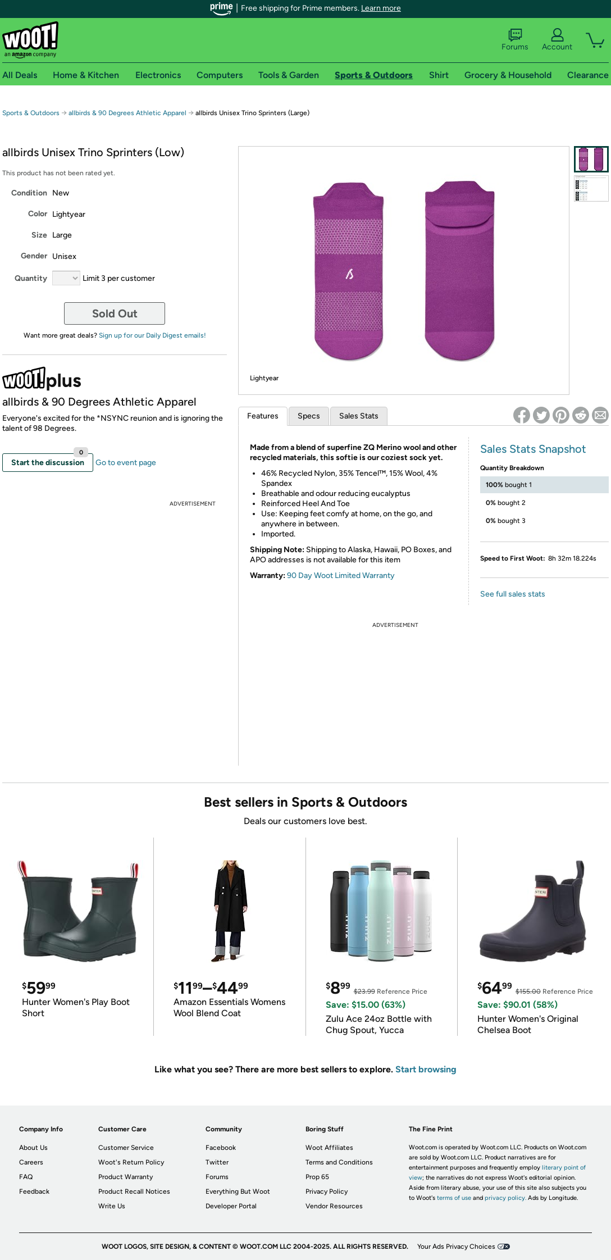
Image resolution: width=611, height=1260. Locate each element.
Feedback (34, 1191)
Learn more (381, 8)
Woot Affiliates (329, 1148)
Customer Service (126, 1148)
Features (263, 416)
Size (39, 235)
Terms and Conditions (339, 1162)
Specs (309, 416)
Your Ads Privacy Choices (456, 1246)
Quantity (31, 278)
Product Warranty (125, 1177)
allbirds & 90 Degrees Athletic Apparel (127, 113)
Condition (29, 193)
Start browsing (426, 1069)
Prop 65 (317, 1177)
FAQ (26, 1177)
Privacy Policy (327, 1191)
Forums (514, 40)
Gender (34, 256)
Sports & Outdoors (31, 113)
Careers (31, 1162)
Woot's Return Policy (131, 1162)
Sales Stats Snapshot (533, 449)
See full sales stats (512, 594)
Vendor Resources (334, 1206)
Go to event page (125, 462)
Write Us (111, 1206)
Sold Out (115, 313)
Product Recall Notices (134, 1191)
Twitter (217, 1162)
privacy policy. (505, 1198)
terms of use (454, 1198)
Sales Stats (359, 416)
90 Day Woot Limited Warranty (341, 575)
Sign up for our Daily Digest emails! (152, 335)
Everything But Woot (238, 1191)
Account (557, 40)
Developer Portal (231, 1206)
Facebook (221, 1148)
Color (37, 214)
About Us (33, 1148)
